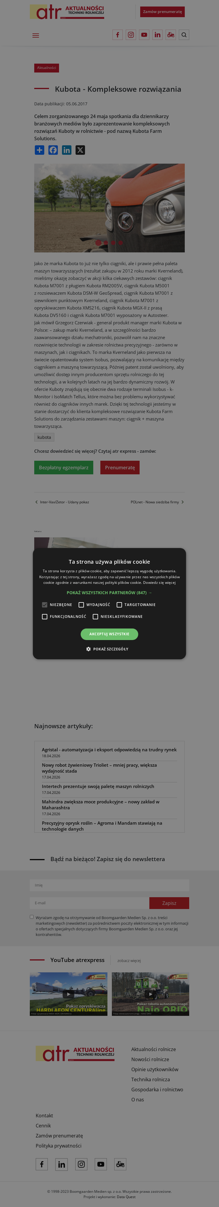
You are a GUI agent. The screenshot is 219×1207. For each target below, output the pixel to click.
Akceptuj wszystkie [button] (109, 633)
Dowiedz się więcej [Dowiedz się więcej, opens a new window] (159, 582)
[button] (109, 592)
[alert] (109, 603)
